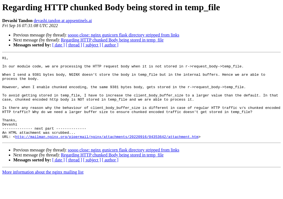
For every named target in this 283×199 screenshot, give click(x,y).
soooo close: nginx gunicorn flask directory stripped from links (123, 35)
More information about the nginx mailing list (42, 188)
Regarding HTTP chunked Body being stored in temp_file (112, 40)
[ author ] (110, 45)
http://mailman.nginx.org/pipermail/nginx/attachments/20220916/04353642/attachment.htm (106, 153)
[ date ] (58, 45)
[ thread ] (74, 45)
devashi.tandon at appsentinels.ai (63, 20)
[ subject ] (92, 45)
